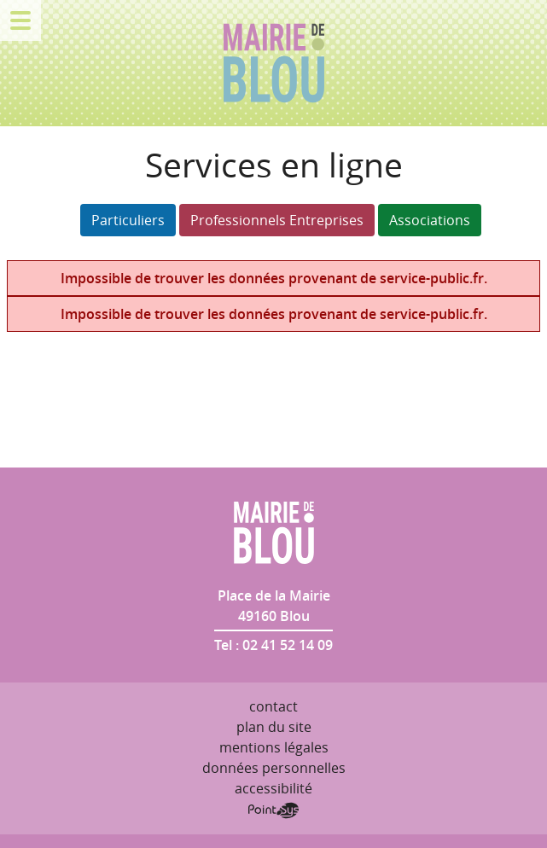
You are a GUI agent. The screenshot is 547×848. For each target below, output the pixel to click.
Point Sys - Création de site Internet (273, 810)
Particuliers (128, 220)
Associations (429, 220)
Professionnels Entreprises (277, 220)
